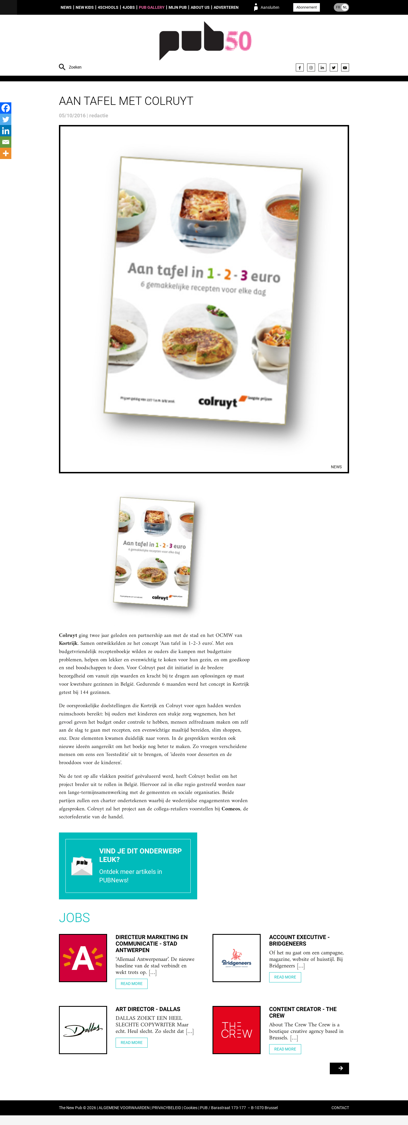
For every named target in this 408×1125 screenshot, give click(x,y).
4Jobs (128, 7)
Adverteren (226, 7)
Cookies (190, 1117)
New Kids (85, 7)
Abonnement (306, 7)
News (66, 7)
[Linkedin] (5, 130)
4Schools (108, 7)
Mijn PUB (178, 7)
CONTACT (340, 1117)
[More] (5, 153)
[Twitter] (5, 119)
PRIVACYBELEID (166, 1117)
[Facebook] (5, 108)
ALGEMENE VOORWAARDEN (124, 1117)
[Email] (5, 142)
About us (200, 7)
